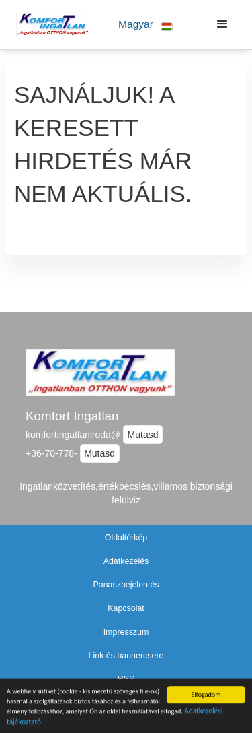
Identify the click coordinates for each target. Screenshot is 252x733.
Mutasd (143, 434)
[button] (145, 24)
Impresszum (126, 632)
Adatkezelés (126, 561)
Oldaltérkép (126, 537)
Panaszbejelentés (126, 584)
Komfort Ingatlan (72, 416)
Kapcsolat (126, 608)
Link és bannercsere (126, 655)
